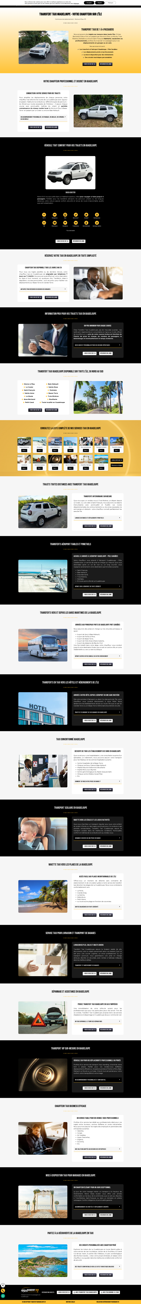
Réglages (77, 3)
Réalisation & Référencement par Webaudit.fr (107, 1302)
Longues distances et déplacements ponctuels (89, 518)
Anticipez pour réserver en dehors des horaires (35, 289)
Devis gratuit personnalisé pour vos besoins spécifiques (92, 345)
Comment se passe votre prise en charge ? (88, 781)
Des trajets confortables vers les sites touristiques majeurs (94, 1267)
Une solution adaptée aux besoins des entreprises (90, 1149)
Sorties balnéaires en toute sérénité (86, 907)
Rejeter (101, 3)
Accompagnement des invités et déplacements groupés (92, 1207)
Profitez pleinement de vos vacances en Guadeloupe (91, 712)
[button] (43, 118)
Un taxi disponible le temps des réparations (88, 1021)
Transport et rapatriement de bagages (87, 965)
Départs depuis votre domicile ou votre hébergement (91, 656)
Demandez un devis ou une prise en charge (88, 838)
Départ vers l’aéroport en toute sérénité (88, 586)
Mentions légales (70, 1302)
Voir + (24, 450)
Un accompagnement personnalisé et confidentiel (90, 1080)
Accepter (90, 3)
